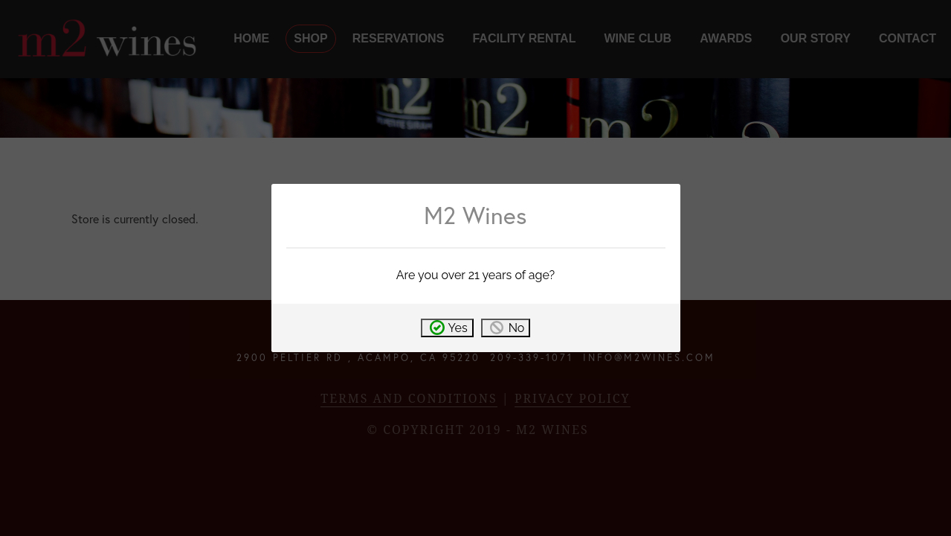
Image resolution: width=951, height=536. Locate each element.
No (517, 328)
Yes (458, 328)
